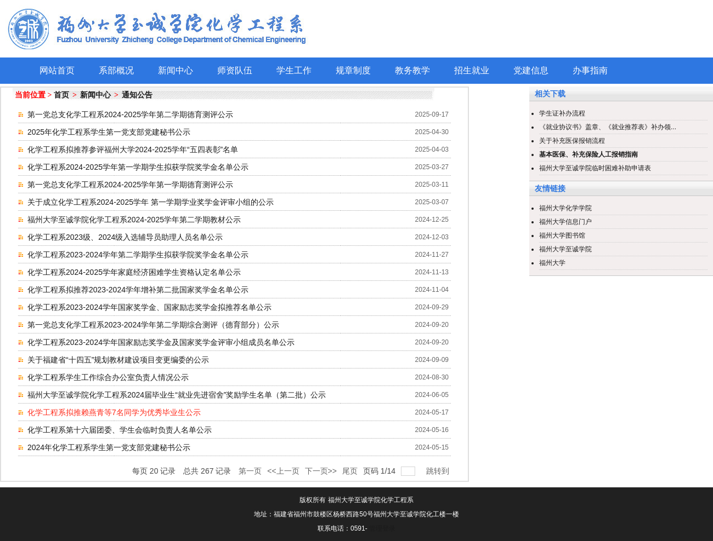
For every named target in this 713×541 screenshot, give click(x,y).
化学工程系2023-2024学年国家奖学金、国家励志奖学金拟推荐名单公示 (149, 307)
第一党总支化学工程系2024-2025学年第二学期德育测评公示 (130, 114)
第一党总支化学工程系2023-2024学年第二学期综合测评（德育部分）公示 (153, 324)
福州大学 (552, 263)
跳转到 (438, 471)
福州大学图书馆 (562, 235)
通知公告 (137, 95)
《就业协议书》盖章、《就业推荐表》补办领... (607, 127)
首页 (61, 95)
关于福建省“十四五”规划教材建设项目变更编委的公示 (118, 359)
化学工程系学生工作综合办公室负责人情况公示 (108, 377)
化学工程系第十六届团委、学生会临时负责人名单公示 (119, 429)
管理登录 (382, 528)
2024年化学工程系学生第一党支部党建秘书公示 (108, 447)
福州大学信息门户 (565, 222)
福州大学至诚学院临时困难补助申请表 (595, 168)
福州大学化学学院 (565, 208)
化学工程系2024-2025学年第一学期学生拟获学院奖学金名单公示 (137, 167)
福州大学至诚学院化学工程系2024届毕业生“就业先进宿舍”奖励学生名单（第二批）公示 (176, 394)
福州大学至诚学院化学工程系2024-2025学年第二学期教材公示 (134, 219)
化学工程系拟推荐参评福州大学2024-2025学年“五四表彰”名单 (132, 149)
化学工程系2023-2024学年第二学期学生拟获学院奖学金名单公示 (137, 254)
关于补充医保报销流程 (572, 141)
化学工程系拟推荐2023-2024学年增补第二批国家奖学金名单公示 (137, 289)
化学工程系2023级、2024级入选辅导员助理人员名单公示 (125, 237)
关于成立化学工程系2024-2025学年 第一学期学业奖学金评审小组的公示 (150, 202)
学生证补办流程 (562, 113)
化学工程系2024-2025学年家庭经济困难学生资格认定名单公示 (134, 272)
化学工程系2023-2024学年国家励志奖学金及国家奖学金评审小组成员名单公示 (161, 342)
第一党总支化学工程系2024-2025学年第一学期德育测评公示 (130, 184)
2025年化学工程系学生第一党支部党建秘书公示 (108, 132)
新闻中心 (95, 95)
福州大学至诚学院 (565, 249)
